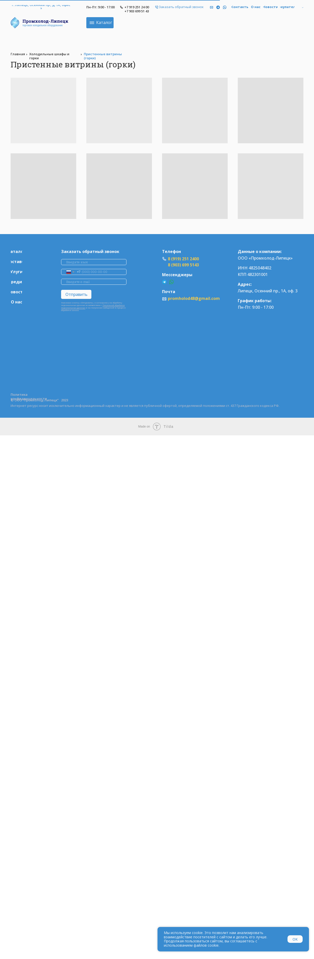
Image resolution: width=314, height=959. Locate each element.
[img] (235, 7)
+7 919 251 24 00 (147, 7)
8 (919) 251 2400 (194, 259)
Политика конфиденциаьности (39, 396)
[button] (191, 7)
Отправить (87, 294)
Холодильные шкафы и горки (60, 56)
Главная (28, 54)
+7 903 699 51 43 (147, 11)
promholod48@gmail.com (204, 298)
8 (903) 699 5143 (194, 265)
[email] (104, 282)
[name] (104, 262)
